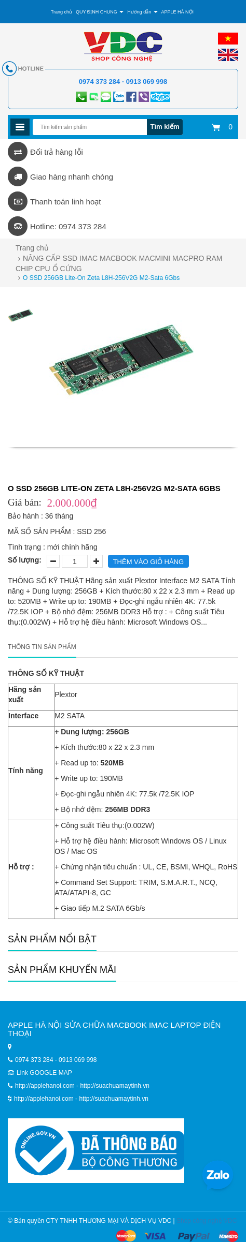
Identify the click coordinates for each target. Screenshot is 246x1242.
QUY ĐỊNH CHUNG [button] (100, 11)
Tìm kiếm (164, 126)
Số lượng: (25, 560)
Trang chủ (61, 11)
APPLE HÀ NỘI (177, 11)
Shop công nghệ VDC (206, 1220)
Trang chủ (32, 248)
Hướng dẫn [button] (142, 11)
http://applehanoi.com (44, 1098)
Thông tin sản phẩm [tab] (42, 646)
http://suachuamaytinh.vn (113, 1098)
